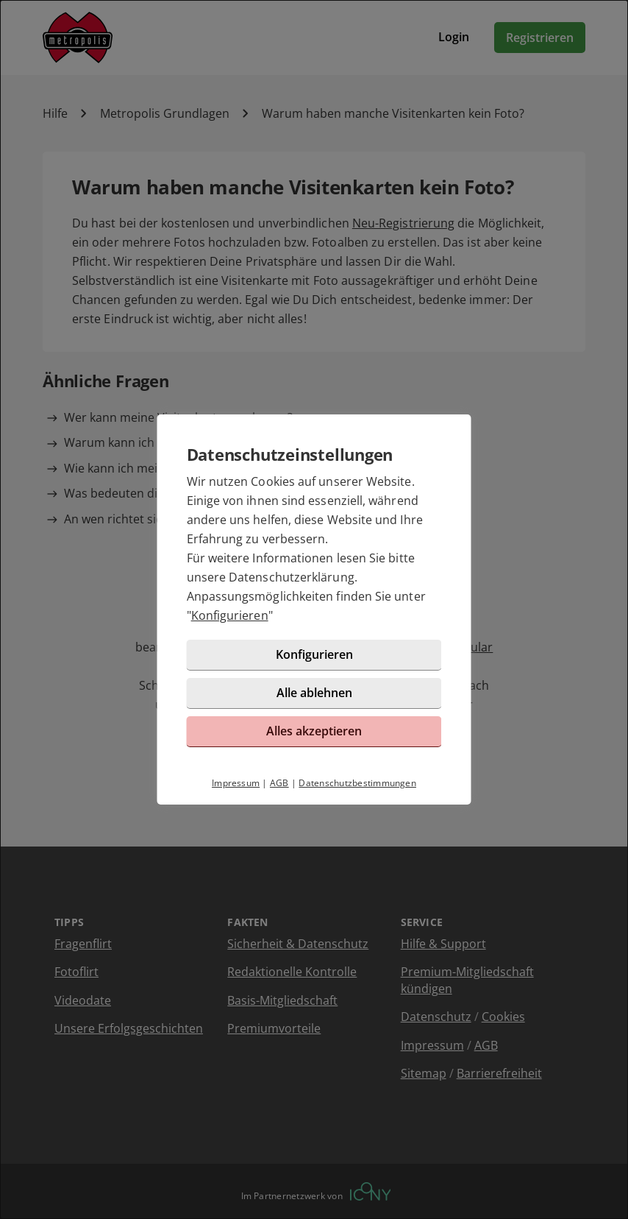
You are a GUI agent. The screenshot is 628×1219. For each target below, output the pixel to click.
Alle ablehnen (314, 693)
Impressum (236, 783)
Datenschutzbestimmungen (357, 783)
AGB (279, 783)
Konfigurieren (229, 615)
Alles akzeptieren (314, 731)
